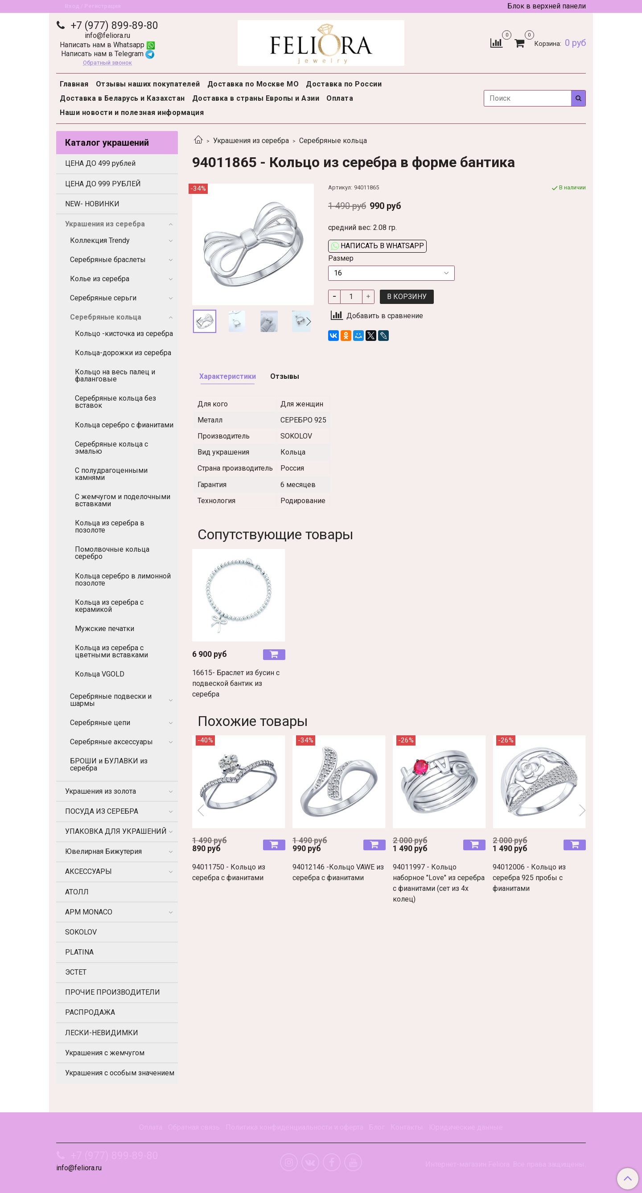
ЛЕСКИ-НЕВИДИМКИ (101, 1033)
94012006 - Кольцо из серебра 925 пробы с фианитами (529, 878)
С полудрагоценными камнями (111, 474)
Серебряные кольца (333, 140)
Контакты (407, 1127)
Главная (74, 84)
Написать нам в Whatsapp (107, 45)
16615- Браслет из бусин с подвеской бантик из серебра (236, 683)
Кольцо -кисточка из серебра (124, 333)
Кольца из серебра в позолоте (109, 526)
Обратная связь (194, 1127)
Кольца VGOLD (99, 674)
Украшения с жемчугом (104, 1053)
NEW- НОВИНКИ (92, 204)
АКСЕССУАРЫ (88, 871)
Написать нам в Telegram (107, 53)
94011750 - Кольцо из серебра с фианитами (228, 872)
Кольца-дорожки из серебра (123, 352)
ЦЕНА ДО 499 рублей (100, 163)
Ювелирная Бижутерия (103, 851)
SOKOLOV (81, 932)
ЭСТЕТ (75, 972)
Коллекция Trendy (100, 240)
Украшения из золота (100, 791)
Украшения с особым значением (119, 1073)
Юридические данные (466, 1127)
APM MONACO (88, 912)
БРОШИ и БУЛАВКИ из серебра (109, 764)
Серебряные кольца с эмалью (111, 447)
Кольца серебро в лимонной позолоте (123, 579)
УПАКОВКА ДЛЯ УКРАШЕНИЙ (116, 831)
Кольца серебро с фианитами (124, 425)
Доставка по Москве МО (253, 84)
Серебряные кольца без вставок (115, 402)
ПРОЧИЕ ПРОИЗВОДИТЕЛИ (112, 992)
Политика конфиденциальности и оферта (294, 1127)
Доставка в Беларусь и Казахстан (122, 98)
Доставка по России (344, 84)
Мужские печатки (104, 628)
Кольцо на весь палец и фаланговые (115, 375)
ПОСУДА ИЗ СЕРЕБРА (101, 811)
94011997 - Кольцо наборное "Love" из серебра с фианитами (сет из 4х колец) (439, 883)
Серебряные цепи (100, 722)
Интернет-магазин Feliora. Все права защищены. (505, 1164)
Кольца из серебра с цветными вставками (111, 651)
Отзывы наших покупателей (148, 84)
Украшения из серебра (251, 140)
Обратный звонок (107, 63)
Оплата (339, 98)
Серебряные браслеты (108, 259)
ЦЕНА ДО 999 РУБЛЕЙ (103, 184)
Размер (341, 258)
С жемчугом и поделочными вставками (122, 500)
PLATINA (79, 952)
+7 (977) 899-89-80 (113, 26)
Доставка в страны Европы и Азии (256, 98)
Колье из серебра (99, 279)
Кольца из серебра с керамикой (109, 606)
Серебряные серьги (103, 298)
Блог (377, 1127)
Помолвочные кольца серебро (112, 553)
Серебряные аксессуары (111, 742)
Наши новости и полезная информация (132, 112)
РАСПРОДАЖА (90, 1012)
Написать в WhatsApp (377, 246)
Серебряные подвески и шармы (111, 700)
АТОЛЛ (77, 892)
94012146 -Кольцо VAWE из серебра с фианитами (338, 872)
